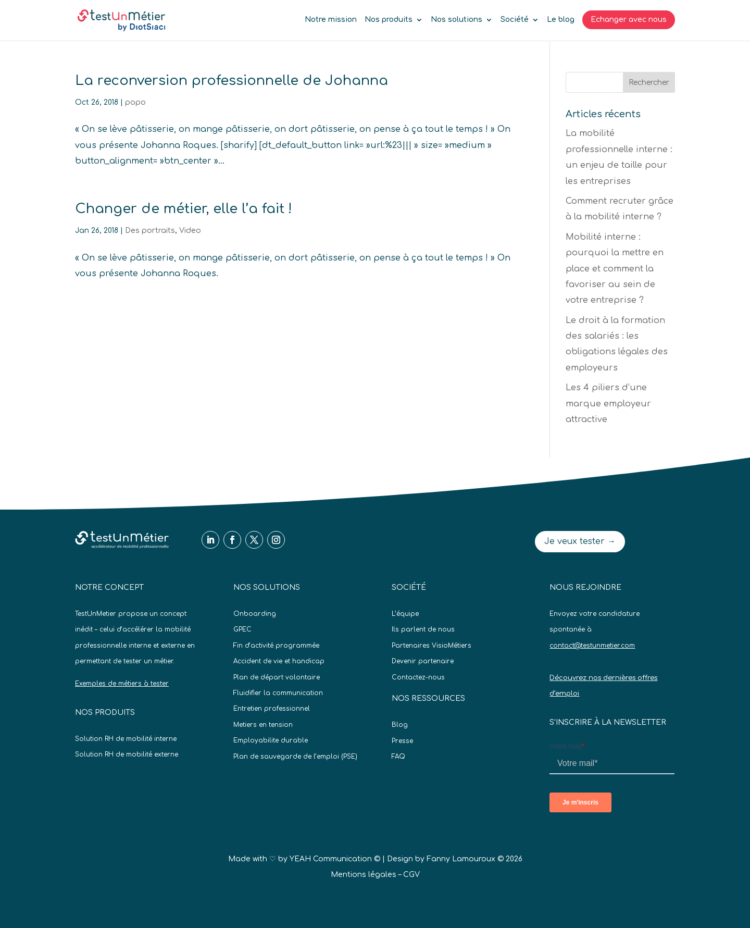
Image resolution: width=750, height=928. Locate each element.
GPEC (242, 629)
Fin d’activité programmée (276, 645)
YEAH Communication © (335, 859)
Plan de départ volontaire (276, 677)
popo (135, 102)
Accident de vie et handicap (278, 661)
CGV (411, 874)
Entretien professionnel (271, 708)
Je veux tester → (580, 541)
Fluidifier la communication (278, 693)
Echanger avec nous (629, 19)
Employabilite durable (270, 740)
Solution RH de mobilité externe (126, 754)
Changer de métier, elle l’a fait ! (183, 208)
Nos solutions (456, 19)
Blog (400, 724)
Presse (402, 741)
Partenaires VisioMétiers (431, 645)
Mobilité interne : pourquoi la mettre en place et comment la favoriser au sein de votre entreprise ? (615, 268)
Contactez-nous (418, 677)
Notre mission (331, 19)
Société (515, 19)
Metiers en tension (263, 724)
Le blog (560, 19)
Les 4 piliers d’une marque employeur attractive (608, 403)
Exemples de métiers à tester (122, 683)
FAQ (398, 756)
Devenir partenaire (423, 661)
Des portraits (150, 230)
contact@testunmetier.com (592, 645)
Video (190, 230)
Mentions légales (363, 874)
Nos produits (389, 19)
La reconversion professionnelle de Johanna (231, 80)
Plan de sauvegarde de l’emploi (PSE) (295, 756)
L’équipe (405, 613)
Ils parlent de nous (423, 629)
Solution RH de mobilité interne (126, 739)
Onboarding (254, 613)
